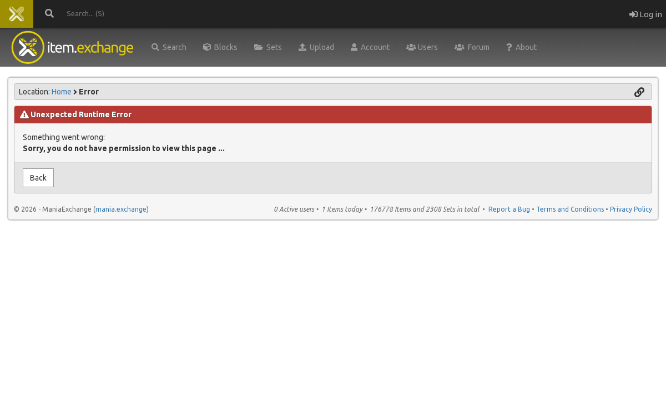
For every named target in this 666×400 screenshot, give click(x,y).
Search (169, 47)
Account (370, 47)
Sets (268, 47)
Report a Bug (509, 209)
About (521, 47)
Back (38, 177)
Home (62, 91)
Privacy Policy (631, 209)
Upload (316, 47)
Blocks (220, 47)
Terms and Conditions (570, 209)
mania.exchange (121, 209)
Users (422, 47)
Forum (472, 47)
